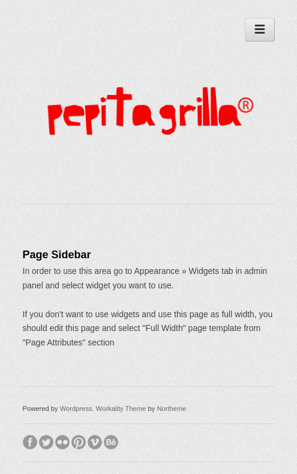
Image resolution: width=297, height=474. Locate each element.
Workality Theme (121, 408)
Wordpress (76, 408)
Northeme (171, 408)
